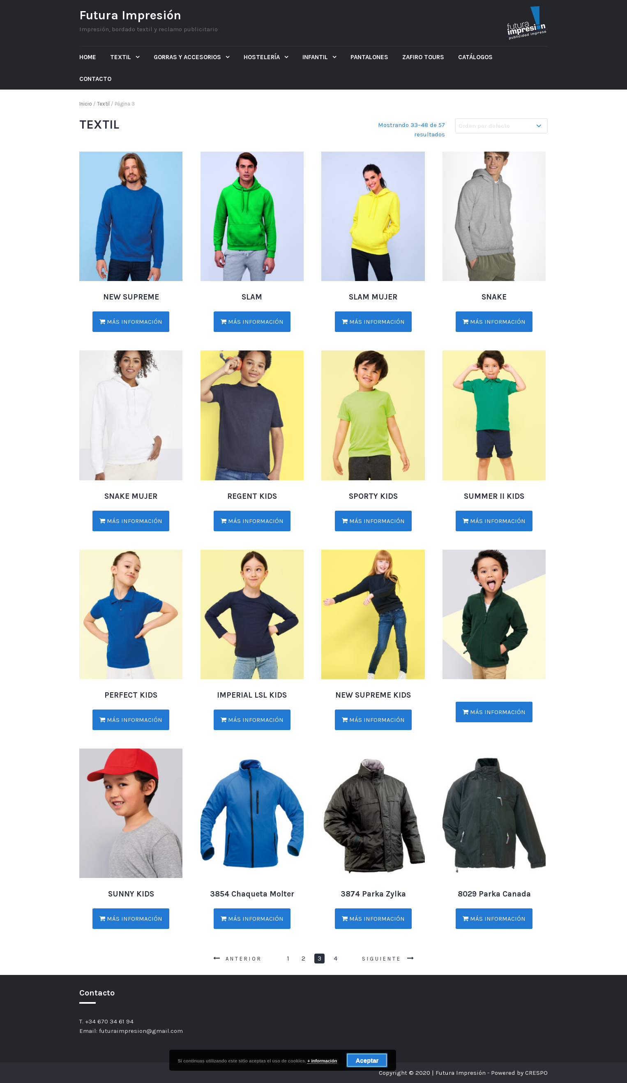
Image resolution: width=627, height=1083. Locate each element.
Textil (121, 57)
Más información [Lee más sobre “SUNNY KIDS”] (130, 918)
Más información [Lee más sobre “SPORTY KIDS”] (373, 521)
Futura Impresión (130, 15)
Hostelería (262, 57)
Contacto (95, 79)
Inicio (85, 104)
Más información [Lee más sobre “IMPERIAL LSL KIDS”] (252, 720)
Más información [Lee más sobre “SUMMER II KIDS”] (494, 521)
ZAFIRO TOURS (423, 57)
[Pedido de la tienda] (501, 126)
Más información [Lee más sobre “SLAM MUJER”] (373, 321)
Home (87, 57)
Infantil (316, 57)
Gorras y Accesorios (188, 57)
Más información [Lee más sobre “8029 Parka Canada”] (494, 918)
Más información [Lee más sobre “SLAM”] (252, 321)
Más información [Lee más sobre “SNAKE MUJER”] (130, 521)
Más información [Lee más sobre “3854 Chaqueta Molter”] (252, 918)
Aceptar (366, 1060)
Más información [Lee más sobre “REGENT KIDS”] (252, 521)
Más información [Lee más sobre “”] (494, 712)
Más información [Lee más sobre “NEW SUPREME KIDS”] (373, 720)
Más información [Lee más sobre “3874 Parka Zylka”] (373, 918)
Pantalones (369, 57)
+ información (322, 1060)
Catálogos (475, 57)
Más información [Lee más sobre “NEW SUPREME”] (130, 321)
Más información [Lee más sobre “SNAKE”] (494, 321)
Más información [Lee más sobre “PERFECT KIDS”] (130, 720)
